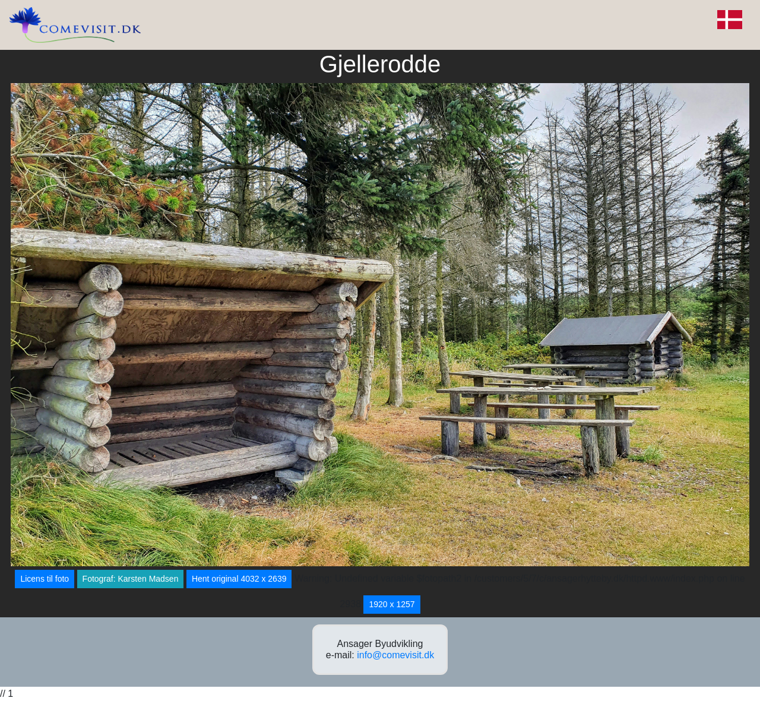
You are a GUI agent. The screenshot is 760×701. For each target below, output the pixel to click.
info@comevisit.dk (395, 655)
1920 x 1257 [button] (391, 604)
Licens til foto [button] (44, 578)
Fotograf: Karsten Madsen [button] (131, 578)
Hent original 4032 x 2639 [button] (239, 578)
